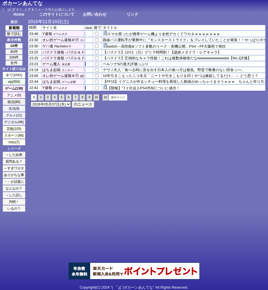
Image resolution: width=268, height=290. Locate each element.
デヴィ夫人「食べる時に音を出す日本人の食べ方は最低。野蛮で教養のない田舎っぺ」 (174, 70)
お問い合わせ (94, 14)
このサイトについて (56, 14)
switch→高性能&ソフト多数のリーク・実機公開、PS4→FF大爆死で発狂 (166, 46)
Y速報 (47, 34)
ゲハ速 (47, 46)
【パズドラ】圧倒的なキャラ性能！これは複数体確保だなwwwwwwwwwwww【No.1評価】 (177, 58)
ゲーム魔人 (51, 64)
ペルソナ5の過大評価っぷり (125, 64)
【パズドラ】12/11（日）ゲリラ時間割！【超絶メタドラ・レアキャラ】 (162, 52)
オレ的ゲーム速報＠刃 (60, 40)
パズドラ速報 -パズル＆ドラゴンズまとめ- (76, 52)
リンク (132, 14)
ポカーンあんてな (22, 3)
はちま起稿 (51, 70)
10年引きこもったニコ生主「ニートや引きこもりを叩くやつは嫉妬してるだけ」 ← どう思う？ (180, 76)
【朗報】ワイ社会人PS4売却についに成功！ (143, 88)
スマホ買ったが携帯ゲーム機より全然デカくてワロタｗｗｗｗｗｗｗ (163, 34)
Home (18, 14)
